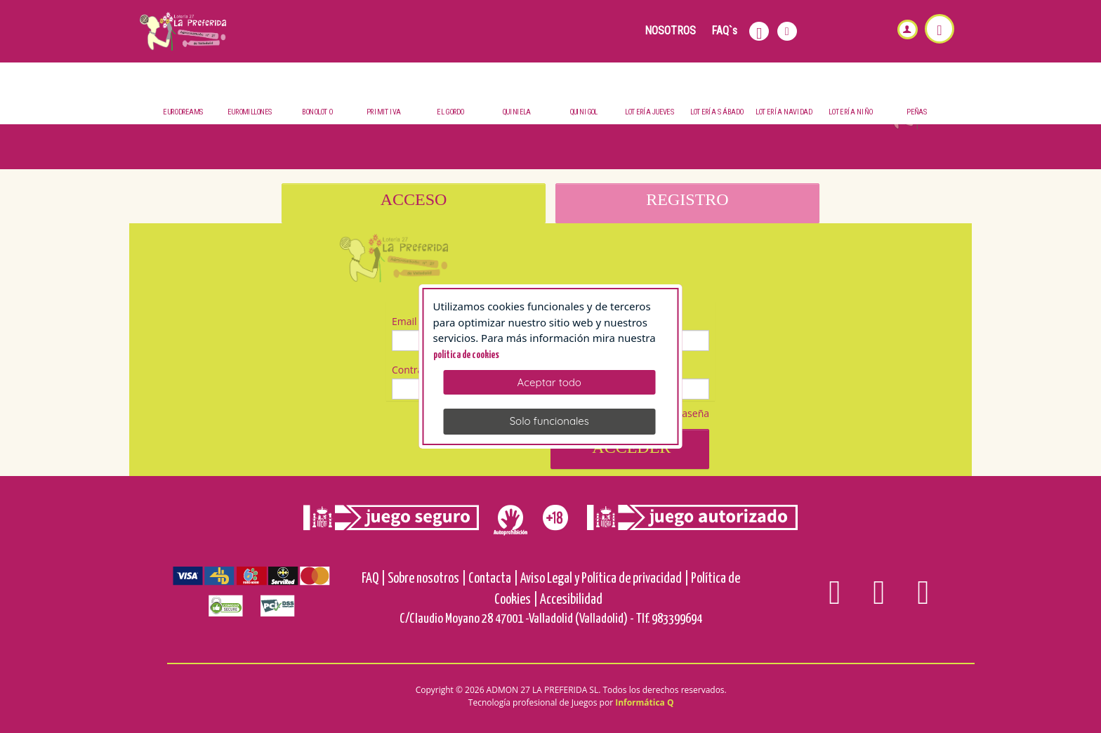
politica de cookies (466, 355)
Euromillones (250, 113)
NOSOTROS (670, 30)
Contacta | (493, 579)
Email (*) (411, 321)
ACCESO (414, 199)
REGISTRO (687, 199)
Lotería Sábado (717, 113)
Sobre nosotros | (427, 579)
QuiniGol (583, 113)
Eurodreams (183, 113)
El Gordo (450, 113)
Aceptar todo (549, 382)
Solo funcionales (549, 421)
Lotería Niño (851, 113)
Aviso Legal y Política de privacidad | (604, 579)
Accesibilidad (571, 600)
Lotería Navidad (784, 113)
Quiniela (516, 113)
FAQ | (373, 579)
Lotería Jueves (650, 113)
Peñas (917, 113)
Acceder (630, 447)
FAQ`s (724, 30)
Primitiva (384, 113)
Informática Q (644, 702)
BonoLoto (316, 113)
